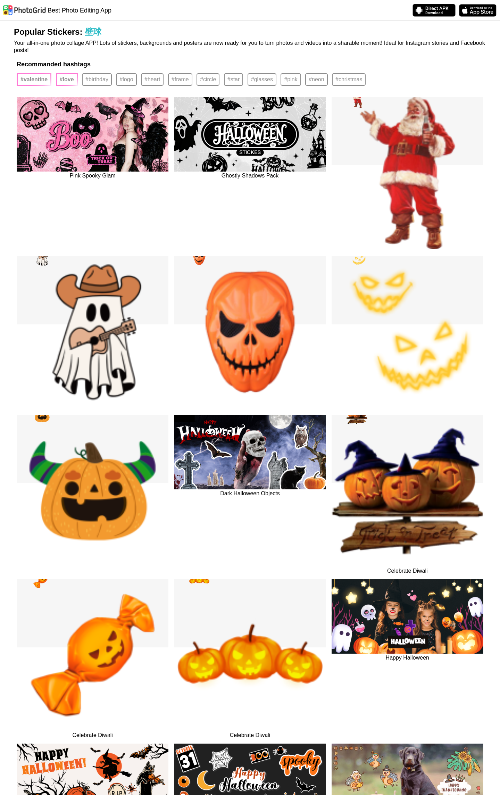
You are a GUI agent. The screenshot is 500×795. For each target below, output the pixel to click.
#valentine (34, 79)
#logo (126, 79)
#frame (180, 79)
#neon (316, 79)
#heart (152, 79)
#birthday (96, 79)
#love (67, 79)
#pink (290, 79)
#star (233, 79)
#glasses (262, 79)
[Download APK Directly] (434, 10)
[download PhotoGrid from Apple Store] (478, 10)
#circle (208, 79)
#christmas (348, 79)
